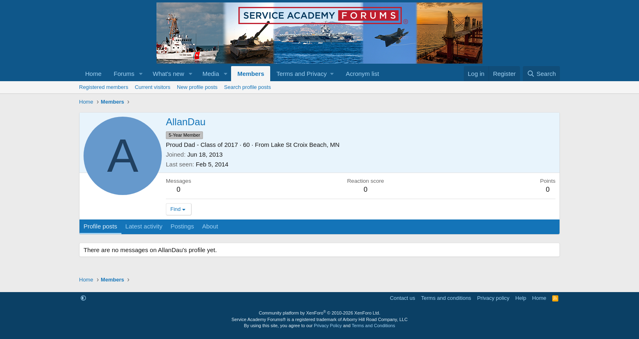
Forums (124, 73)
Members (250, 73)
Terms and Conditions (373, 325)
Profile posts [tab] (100, 226)
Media (211, 73)
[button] (141, 73)
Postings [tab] (182, 226)
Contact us (402, 298)
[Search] (541, 73)
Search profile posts (247, 87)
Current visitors (152, 87)
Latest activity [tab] (144, 226)
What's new (168, 73)
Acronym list (362, 73)
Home (93, 73)
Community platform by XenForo (319, 312)
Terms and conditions (446, 298)
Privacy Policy (328, 325)
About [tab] (210, 226)
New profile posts (197, 87)
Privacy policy (493, 298)
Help (521, 298)
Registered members (103, 87)
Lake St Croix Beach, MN (305, 144)
